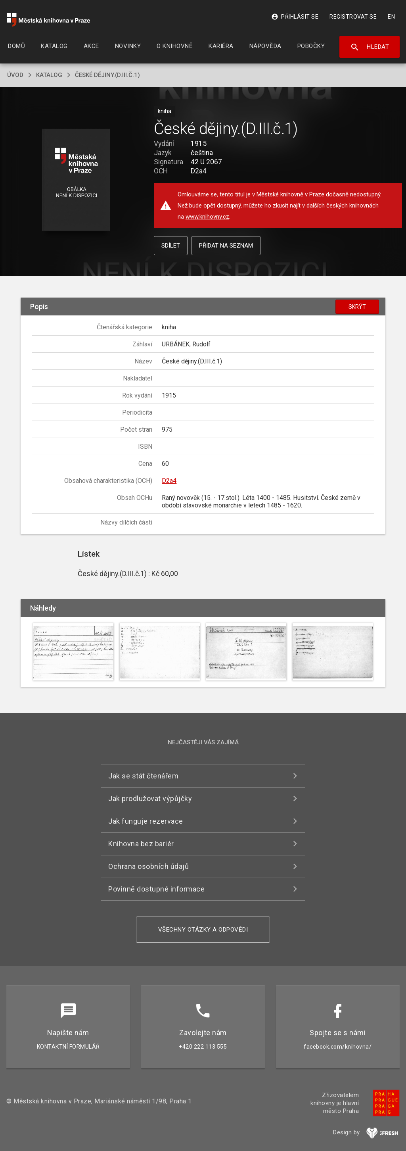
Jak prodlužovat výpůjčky (150, 798)
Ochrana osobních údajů (148, 866)
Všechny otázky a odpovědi (203, 929)
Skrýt (357, 307)
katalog (49, 75)
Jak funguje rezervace (145, 821)
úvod (15, 75)
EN (391, 16)
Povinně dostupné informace (156, 889)
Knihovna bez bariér (141, 844)
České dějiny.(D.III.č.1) (107, 75)
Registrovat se (353, 16)
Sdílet (170, 245)
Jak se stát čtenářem (143, 776)
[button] (75, 180)
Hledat (369, 47)
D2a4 (169, 480)
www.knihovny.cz (207, 216)
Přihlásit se (294, 16)
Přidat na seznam (226, 245)
